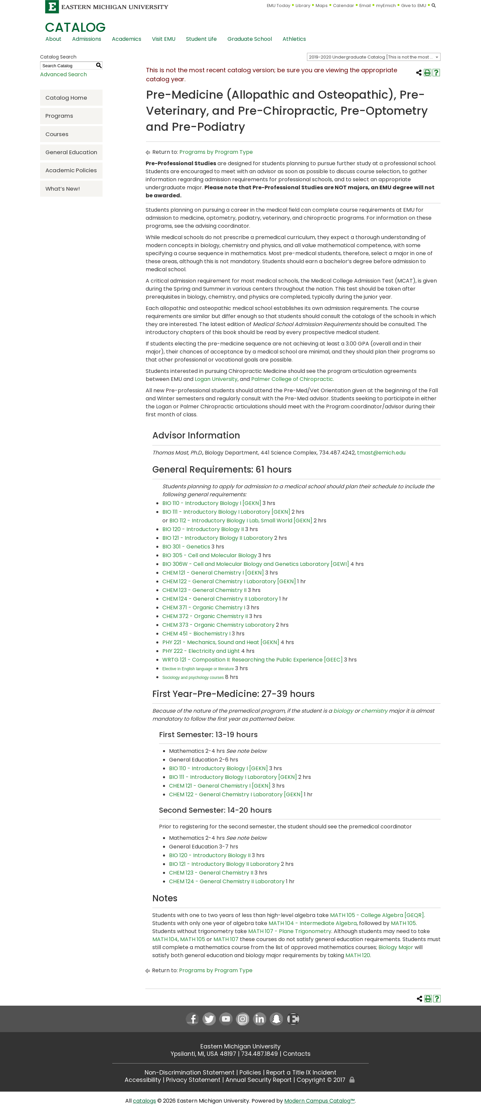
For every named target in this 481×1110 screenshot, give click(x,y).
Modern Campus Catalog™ (319, 1101)
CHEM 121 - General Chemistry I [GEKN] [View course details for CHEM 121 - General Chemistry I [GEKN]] (213, 573)
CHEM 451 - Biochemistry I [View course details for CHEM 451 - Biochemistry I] (196, 633)
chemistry (374, 711)
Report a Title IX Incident (301, 1073)
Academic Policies (71, 170)
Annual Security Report (258, 1080)
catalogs (144, 1101)
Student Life (201, 39)
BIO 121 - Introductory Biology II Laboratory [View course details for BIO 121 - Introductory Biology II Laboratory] (217, 538)
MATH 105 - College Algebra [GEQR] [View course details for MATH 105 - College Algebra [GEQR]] (377, 915)
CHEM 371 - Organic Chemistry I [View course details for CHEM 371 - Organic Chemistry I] (203, 607)
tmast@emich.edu (381, 453)
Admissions (86, 39)
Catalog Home (66, 98)
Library (303, 5)
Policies (250, 1073)
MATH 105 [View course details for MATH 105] (403, 923)
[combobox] (374, 57)
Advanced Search (63, 74)
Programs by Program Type (216, 152)
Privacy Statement (193, 1080)
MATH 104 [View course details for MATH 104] (165, 939)
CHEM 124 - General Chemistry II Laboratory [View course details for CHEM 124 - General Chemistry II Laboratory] (220, 599)
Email (365, 5)
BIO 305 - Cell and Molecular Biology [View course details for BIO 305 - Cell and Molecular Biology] (209, 555)
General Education (71, 152)
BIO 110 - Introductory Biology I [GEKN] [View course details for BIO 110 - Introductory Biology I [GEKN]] (211, 503)
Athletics (294, 39)
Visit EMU (163, 39)
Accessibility (143, 1080)
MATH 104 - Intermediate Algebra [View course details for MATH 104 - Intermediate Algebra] (313, 923)
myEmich (386, 5)
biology (343, 711)
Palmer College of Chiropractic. (292, 379)
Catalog (75, 27)
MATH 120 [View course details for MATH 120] (357, 955)
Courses (56, 134)
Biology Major (395, 947)
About (53, 39)
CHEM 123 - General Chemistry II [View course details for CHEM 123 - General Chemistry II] (204, 590)
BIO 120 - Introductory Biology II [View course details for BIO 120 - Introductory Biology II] (203, 529)
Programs (59, 116)
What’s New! (62, 189)
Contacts (297, 1054)
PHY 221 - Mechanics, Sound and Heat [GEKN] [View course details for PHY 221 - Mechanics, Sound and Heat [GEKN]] (220, 642)
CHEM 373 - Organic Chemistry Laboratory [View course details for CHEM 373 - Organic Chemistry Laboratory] (218, 625)
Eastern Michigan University (240, 1046)
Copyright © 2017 (321, 1080)
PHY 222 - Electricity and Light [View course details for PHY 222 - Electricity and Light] (201, 651)
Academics (126, 39)
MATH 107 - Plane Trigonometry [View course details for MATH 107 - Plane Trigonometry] (289, 931)
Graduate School (249, 39)
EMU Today (279, 5)
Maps (322, 5)
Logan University (216, 379)
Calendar (343, 5)
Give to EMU (413, 5)
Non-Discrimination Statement (189, 1073)
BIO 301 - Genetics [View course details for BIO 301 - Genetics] (186, 546)
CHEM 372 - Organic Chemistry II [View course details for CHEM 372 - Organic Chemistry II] (205, 616)
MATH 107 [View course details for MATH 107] (225, 939)
